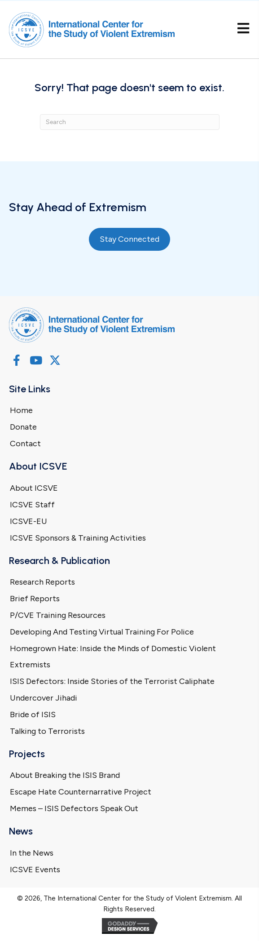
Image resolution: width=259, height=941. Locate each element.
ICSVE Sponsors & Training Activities (78, 538)
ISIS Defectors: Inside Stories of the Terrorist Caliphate (112, 681)
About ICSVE (34, 488)
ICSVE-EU (28, 521)
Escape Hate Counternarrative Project (80, 792)
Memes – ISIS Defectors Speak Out (74, 808)
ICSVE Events (35, 869)
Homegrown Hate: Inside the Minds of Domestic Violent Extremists (113, 657)
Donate (23, 427)
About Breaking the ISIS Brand (65, 775)
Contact (25, 443)
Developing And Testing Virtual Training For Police (102, 632)
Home (21, 410)
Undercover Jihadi (43, 698)
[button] (16, 360)
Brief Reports (35, 599)
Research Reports (42, 582)
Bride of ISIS (33, 714)
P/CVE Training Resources (57, 615)
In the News (31, 853)
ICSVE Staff (32, 505)
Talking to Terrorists (47, 731)
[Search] (129, 122)
